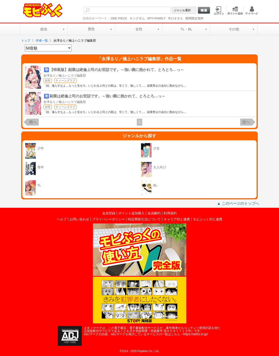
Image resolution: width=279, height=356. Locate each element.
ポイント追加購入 (131, 213)
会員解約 (154, 213)
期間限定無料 (194, 18)
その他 (234, 29)
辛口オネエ (175, 18)
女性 (138, 29)
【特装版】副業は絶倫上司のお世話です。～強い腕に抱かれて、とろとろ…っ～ (116, 70)
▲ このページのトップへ (238, 203)
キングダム (137, 18)
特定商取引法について (144, 219)
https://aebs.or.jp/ (195, 334)
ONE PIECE (119, 18)
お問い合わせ (79, 219)
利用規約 (170, 213)
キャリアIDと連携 (177, 219)
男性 (91, 29)
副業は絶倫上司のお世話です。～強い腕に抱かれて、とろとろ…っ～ (107, 96)
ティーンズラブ (65, 80)
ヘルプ (62, 219)
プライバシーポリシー (108, 219)
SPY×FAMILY (156, 18)
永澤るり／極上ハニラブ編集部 (64, 75)
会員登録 (108, 213)
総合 (43, 29)
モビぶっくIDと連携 (207, 219)
